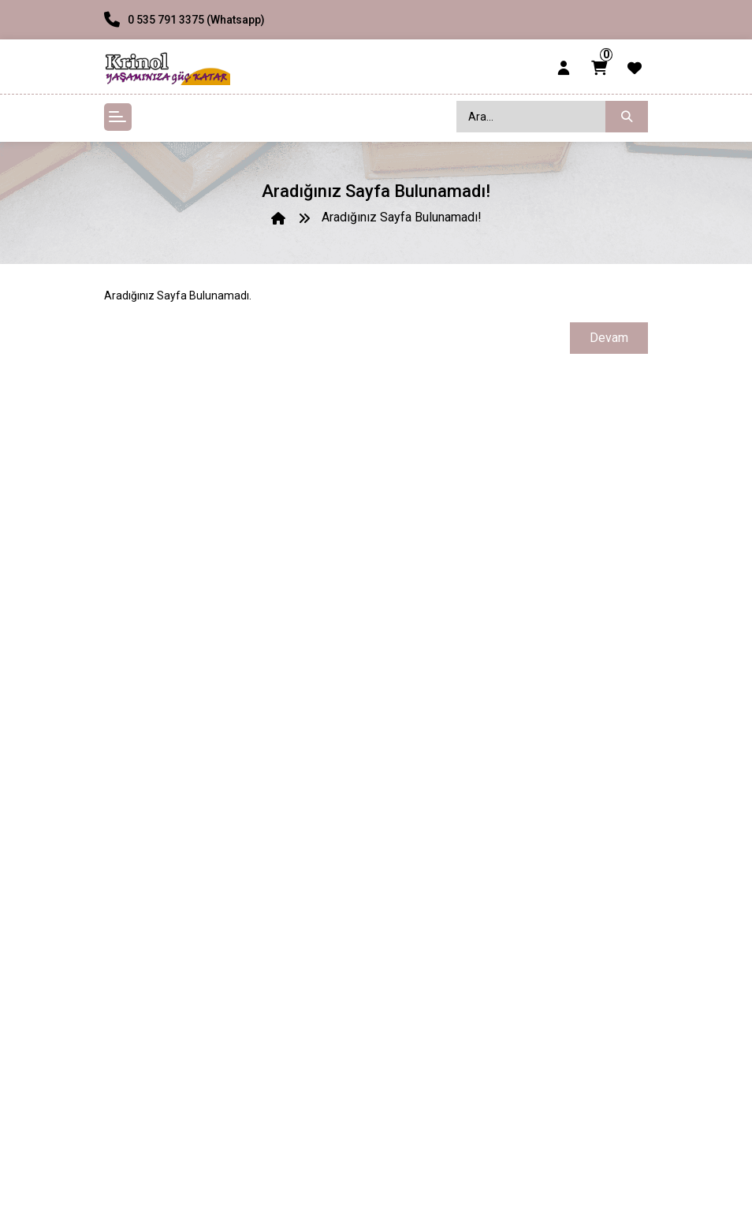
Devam (609, 337)
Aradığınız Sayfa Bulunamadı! (402, 217)
